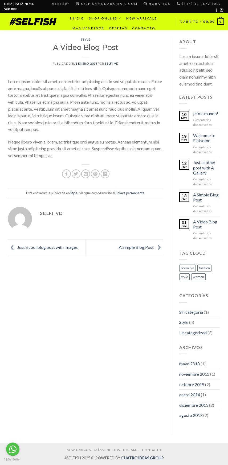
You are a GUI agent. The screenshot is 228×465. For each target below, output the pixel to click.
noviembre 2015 (194, 374)
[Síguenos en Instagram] (221, 10)
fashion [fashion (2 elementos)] (204, 268)
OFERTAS (118, 28)
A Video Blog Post (205, 224)
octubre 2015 (191, 384)
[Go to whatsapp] (12, 449)
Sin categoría (191, 312)
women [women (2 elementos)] (198, 277)
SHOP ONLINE (105, 18)
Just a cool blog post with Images (43, 247)
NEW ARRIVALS (141, 18)
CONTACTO (143, 28)
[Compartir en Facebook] (66, 173)
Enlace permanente (130, 193)
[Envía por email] (85, 173)
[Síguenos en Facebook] (216, 10)
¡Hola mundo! (205, 113)
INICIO (77, 18)
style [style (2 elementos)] (184, 277)
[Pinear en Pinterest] (95, 173)
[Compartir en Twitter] (76, 173)
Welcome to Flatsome (204, 138)
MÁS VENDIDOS (107, 450)
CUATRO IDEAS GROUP (142, 458)
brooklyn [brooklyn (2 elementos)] (187, 268)
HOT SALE (131, 450)
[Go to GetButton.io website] (12, 459)
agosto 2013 (190, 415)
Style (86, 39)
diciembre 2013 (193, 405)
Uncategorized (193, 332)
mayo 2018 (189, 363)
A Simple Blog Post (141, 247)
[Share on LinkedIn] (105, 173)
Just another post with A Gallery (204, 167)
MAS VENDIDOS (88, 28)
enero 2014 (189, 394)
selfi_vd (111, 63)
